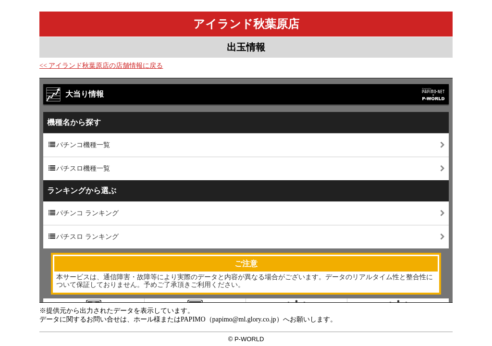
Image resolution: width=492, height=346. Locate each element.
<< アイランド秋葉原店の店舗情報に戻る (101, 65)
